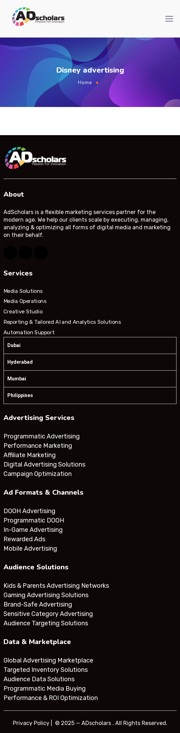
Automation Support (28, 332)
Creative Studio (22, 311)
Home (85, 82)
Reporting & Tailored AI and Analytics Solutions (62, 322)
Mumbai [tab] (16, 378)
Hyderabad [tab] (20, 362)
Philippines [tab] (20, 395)
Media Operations (25, 301)
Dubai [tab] (14, 345)
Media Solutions (23, 291)
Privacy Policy (31, 723)
